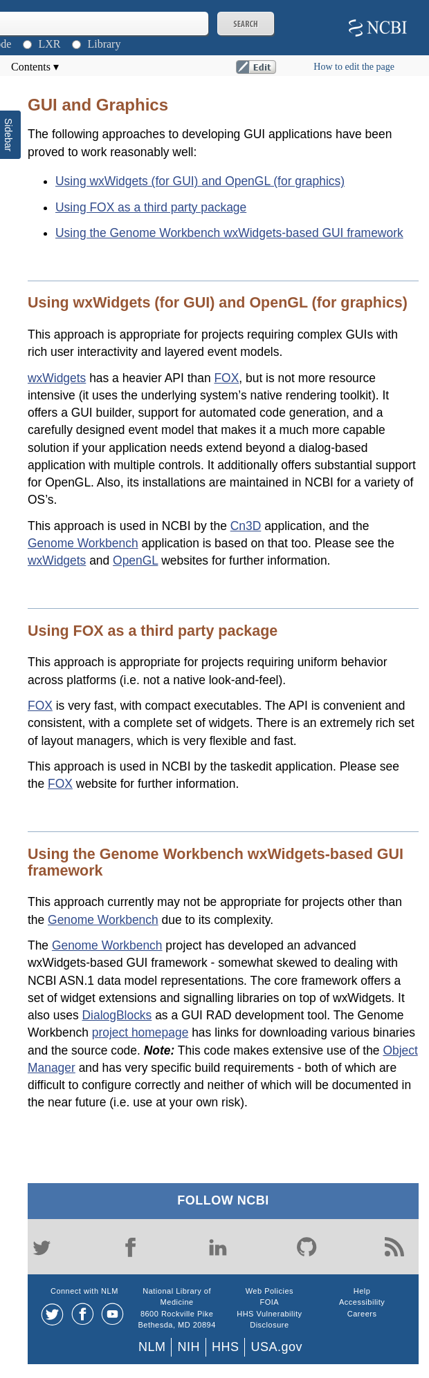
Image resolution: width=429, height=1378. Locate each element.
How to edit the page (353, 67)
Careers (362, 1314)
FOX (226, 378)
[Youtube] (112, 1314)
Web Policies (269, 1291)
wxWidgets (57, 378)
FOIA (270, 1302)
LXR (49, 44)
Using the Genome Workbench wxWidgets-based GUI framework (229, 233)
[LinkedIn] (218, 1247)
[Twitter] (41, 1247)
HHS (225, 1347)
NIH (188, 1347)
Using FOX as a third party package (150, 207)
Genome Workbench (83, 543)
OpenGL (135, 560)
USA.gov (276, 1347)
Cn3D (246, 526)
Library (103, 44)
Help (362, 1291)
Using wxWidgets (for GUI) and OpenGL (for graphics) (200, 181)
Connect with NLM (84, 1291)
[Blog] (394, 1247)
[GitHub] (306, 1247)
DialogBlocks (117, 1015)
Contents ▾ (35, 67)
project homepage (140, 1032)
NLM (152, 1347)
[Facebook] (130, 1247)
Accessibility (362, 1302)
